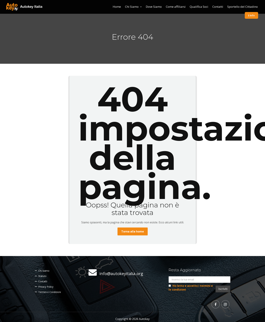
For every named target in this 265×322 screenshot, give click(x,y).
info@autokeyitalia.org (121, 273)
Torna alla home (132, 231)
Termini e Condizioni (49, 292)
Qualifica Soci (199, 7)
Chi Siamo (132, 7)
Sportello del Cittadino (242, 7)
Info (251, 15)
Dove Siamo (154, 7)
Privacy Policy (45, 286)
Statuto (42, 276)
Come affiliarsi (176, 7)
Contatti (217, 7)
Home (117, 7)
